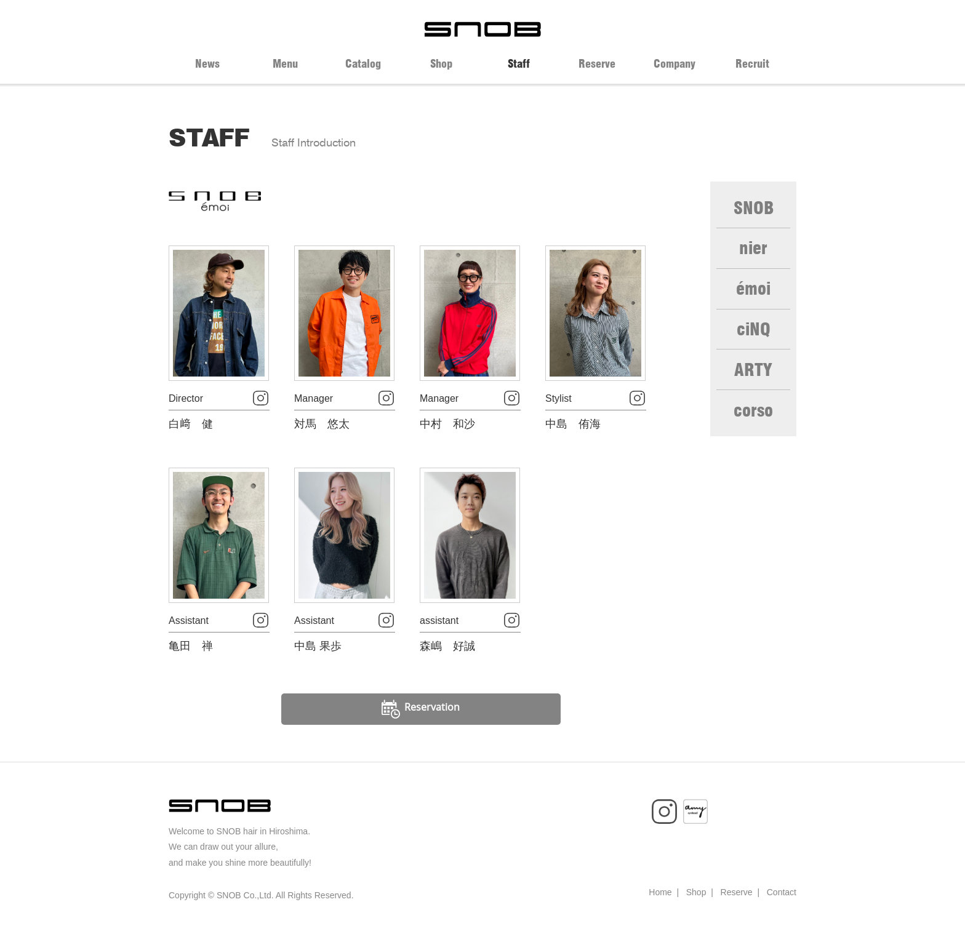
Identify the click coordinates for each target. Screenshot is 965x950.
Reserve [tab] (597, 63)
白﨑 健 (191, 434)
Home (660, 912)
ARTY (754, 384)
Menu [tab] (285, 63)
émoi (753, 296)
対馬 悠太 (322, 434)
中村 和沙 (447, 434)
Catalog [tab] (363, 63)
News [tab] (207, 63)
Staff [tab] (519, 63)
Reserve (737, 912)
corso (753, 428)
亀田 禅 (191, 666)
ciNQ (753, 340)
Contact (781, 912)
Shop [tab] (441, 63)
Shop (696, 912)
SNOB (753, 209)
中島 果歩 (318, 666)
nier (754, 253)
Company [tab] (674, 63)
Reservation (421, 728)
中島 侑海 (573, 434)
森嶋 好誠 (447, 666)
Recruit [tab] (752, 63)
